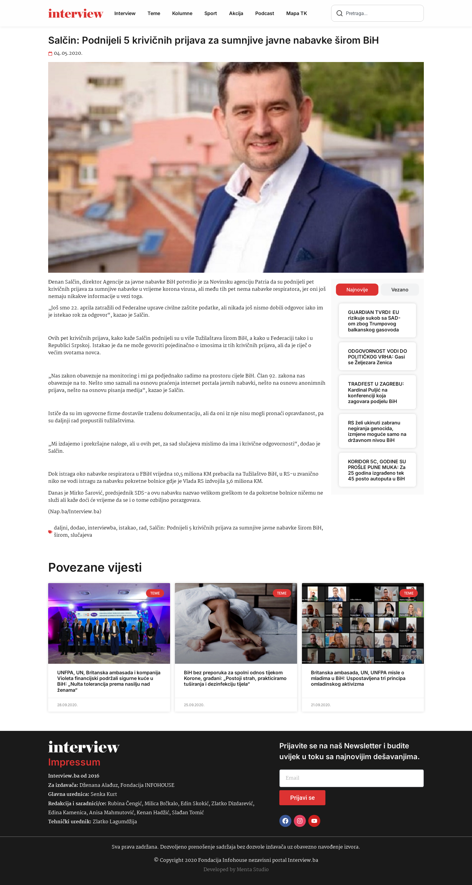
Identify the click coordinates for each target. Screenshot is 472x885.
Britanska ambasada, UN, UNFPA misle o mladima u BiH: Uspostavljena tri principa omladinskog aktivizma (358, 678)
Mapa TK (296, 13)
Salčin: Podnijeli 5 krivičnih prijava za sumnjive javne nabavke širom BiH (235, 528)
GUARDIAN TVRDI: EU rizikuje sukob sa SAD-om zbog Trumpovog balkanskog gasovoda (374, 321)
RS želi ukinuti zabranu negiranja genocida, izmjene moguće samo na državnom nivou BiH (377, 431)
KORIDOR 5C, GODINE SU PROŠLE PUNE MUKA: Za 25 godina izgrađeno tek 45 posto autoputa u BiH (377, 470)
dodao (77, 528)
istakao (127, 528)
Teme (154, 13)
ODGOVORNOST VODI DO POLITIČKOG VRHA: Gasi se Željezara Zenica (377, 356)
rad (143, 528)
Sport (210, 13)
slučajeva (81, 535)
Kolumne (182, 13)
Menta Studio (253, 870)
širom (61, 535)
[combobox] (377, 13)
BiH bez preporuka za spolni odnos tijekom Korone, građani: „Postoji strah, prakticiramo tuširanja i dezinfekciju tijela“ (235, 678)
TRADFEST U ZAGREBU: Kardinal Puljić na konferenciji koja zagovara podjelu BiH (376, 392)
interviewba (102, 528)
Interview (124, 13)
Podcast (264, 13)
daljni (60, 528)
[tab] (357, 290)
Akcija (236, 13)
